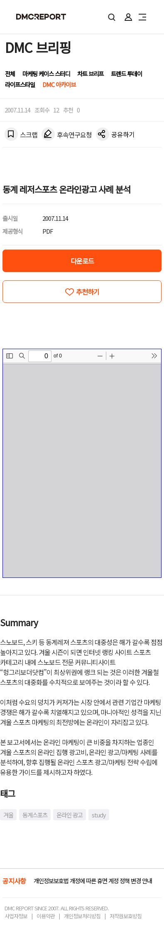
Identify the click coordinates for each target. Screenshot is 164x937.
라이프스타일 (20, 84)
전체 (10, 73)
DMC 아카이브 (59, 84)
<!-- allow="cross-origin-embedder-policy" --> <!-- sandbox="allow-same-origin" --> (82, 463)
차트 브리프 (90, 73)
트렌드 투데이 (126, 73)
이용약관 (46, 916)
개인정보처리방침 (82, 916)
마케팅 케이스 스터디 (46, 73)
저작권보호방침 (126, 916)
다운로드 (82, 261)
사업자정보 (16, 916)
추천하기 (87, 292)
